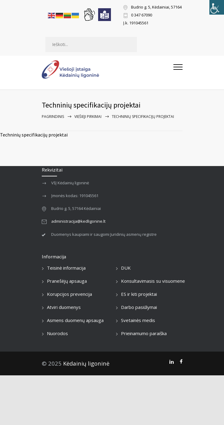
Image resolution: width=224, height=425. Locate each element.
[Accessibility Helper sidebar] (216, 7)
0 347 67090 (141, 15)
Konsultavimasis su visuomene (153, 281)
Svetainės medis (138, 320)
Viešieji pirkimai (87, 116)
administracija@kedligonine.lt (78, 221)
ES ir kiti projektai (139, 294)
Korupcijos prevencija (69, 294)
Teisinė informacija (66, 268)
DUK (126, 268)
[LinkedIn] (171, 361)
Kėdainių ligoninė (86, 363)
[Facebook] (181, 361)
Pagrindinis (53, 116)
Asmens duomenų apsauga (75, 320)
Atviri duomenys (64, 307)
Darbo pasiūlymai (139, 307)
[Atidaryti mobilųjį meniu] (178, 69)
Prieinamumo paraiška (144, 333)
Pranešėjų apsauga (67, 281)
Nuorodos (57, 333)
